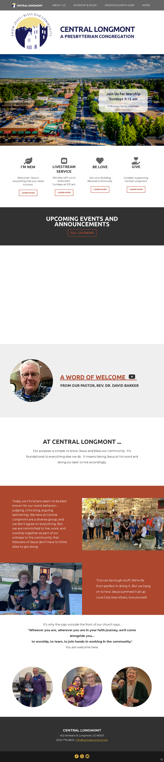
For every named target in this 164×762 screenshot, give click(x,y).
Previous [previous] (5, 297)
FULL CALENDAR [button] (82, 232)
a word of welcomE (98, 377)
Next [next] (159, 297)
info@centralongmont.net (92, 740)
